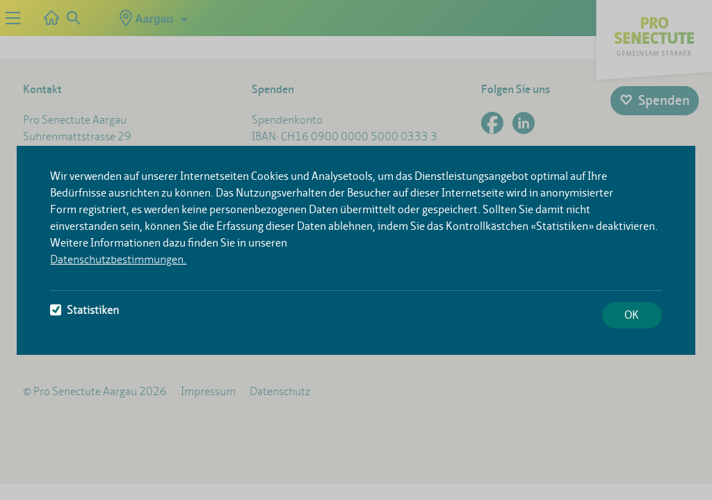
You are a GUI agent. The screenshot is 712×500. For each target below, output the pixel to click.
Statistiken (84, 310)
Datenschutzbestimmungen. (118, 259)
